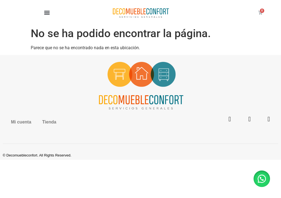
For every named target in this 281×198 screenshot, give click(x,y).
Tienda (49, 122)
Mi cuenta (21, 122)
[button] (46, 12)
